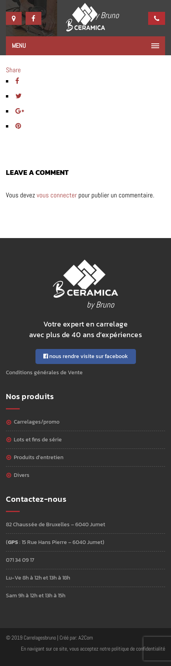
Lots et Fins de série (38, 439)
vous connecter (57, 195)
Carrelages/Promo (36, 422)
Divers (22, 475)
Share (13, 70)
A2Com (85, 637)
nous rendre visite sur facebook (85, 356)
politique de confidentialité (138, 648)
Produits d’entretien (38, 457)
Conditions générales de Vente (44, 372)
